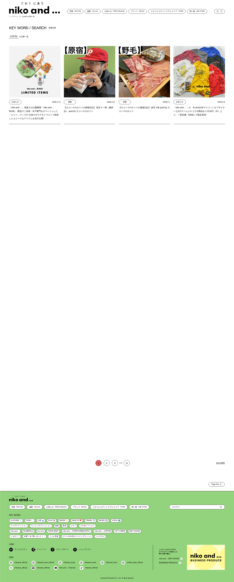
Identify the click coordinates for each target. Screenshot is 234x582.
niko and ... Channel (64, 568)
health (75, 520)
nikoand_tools (87, 563)
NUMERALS (28, 531)
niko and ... (14, 531)
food (28, 520)
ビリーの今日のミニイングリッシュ (77, 536)
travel (89, 520)
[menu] (219, 11)
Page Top (216, 484)
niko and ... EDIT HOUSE (169, 559)
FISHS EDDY (53, 531)
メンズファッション (18, 526)
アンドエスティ (18, 549)
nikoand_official (18, 563)
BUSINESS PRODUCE (168, 563)
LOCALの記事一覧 (28, 16)
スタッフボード (60, 549)
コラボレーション (87, 526)
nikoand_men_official (43, 563)
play (50, 520)
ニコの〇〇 (15, 536)
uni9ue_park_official (132, 563)
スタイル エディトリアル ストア (167, 11)
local (115, 520)
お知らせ (114, 11)
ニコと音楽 (53, 536)
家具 (64, 526)
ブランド (137, 11)
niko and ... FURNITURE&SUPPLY (76, 531)
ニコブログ (100, 536)
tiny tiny (40, 531)
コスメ (73, 526)
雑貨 (57, 526)
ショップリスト (82, 549)
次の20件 (220, 463)
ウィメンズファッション (41, 526)
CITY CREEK (120, 531)
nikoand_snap (66, 563)
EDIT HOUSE (134, 531)
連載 (92, 11)
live (39, 520)
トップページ (13, 16)
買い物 (197, 11)
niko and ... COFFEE (102, 531)
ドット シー (39, 549)
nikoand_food (108, 563)
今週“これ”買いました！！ (34, 536)
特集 (75, 11)
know (62, 520)
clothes (14, 520)
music (102, 520)
